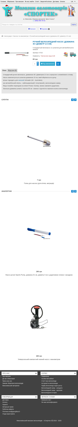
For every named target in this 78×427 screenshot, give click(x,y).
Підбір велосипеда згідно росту (51, 385)
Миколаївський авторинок (10, 385)
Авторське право (8, 407)
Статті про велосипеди (48, 381)
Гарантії (5, 404)
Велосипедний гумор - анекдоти (51, 388)
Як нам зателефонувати (49, 402)
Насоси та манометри (20, 36)
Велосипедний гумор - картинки (51, 390)
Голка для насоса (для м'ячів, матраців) (39, 183)
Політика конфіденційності (11, 411)
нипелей (21, 80)
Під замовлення (47, 64)
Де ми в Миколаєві (8, 378)
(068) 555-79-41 (40, 20)
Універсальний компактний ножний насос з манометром (39, 359)
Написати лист (46, 400)
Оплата (62, 1)
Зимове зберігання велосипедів (12, 383)
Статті (37, 1)
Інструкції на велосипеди (49, 383)
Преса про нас (7, 381)
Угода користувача (8, 414)
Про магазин (19, 1)
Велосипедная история (49, 392)
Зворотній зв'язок (46, 1)
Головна (3, 1)
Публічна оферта (8, 409)
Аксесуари (8, 36)
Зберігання (10, 1)
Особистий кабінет (47, 378)
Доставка (56, 1)
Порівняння (45, 376)
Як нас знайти (29, 1)
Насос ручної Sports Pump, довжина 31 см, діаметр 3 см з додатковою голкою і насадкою (39, 275)
